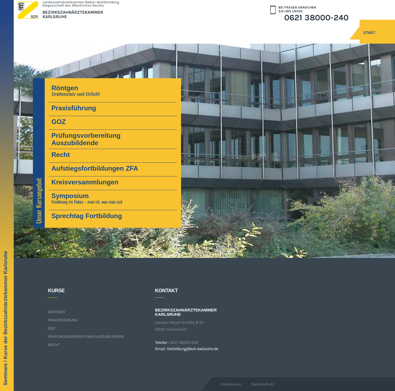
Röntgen (56, 312)
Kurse (373, 26)
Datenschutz (263, 384)
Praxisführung (63, 320)
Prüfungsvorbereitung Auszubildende (86, 336)
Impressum (231, 384)
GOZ (51, 328)
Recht (54, 344)
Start (344, 26)
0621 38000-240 (316, 17)
